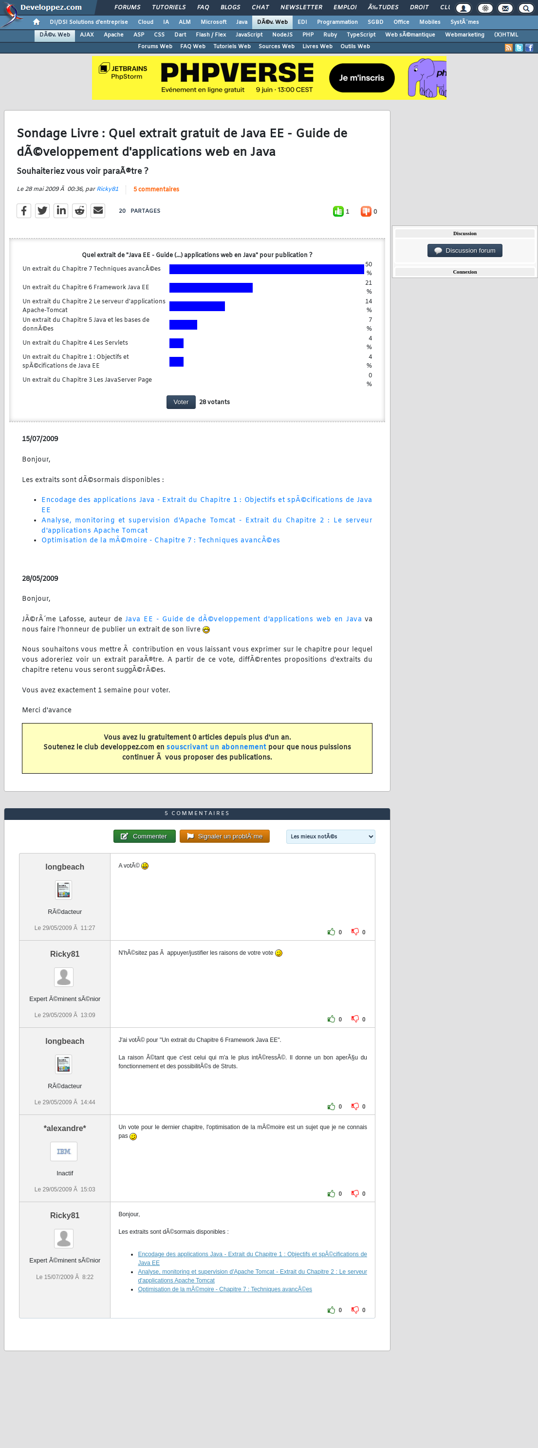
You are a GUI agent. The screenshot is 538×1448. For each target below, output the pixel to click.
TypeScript (361, 35)
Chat (260, 8)
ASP (138, 35)
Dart (180, 35)
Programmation (337, 22)
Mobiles (430, 22)
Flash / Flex (211, 35)
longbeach (64, 867)
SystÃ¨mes (464, 22)
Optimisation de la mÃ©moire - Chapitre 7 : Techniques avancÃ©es (160, 540)
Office (401, 22)
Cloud (145, 22)
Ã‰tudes (383, 8)
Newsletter (301, 8)
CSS (159, 35)
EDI (302, 22)
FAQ (203, 8)
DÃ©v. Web (272, 22)
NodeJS (282, 35)
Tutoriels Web (232, 46)
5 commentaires (156, 190)
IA (166, 22)
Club (448, 8)
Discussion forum (465, 251)
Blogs (230, 8)
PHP (308, 35)
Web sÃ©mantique (410, 35)
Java (241, 22)
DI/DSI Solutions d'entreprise (89, 22)
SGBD (376, 22)
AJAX (87, 35)
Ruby (330, 35)
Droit (419, 8)
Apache (114, 35)
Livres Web (317, 46)
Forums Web (155, 46)
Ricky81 (107, 189)
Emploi (345, 8)
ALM (185, 22)
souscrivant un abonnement (216, 747)
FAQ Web (192, 46)
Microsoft (213, 22)
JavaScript (249, 35)
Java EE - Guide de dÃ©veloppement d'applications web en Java (243, 619)
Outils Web (355, 46)
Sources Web (277, 46)
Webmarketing (464, 35)
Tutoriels (168, 8)
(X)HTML (506, 35)
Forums (127, 8)
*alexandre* (65, 1128)
